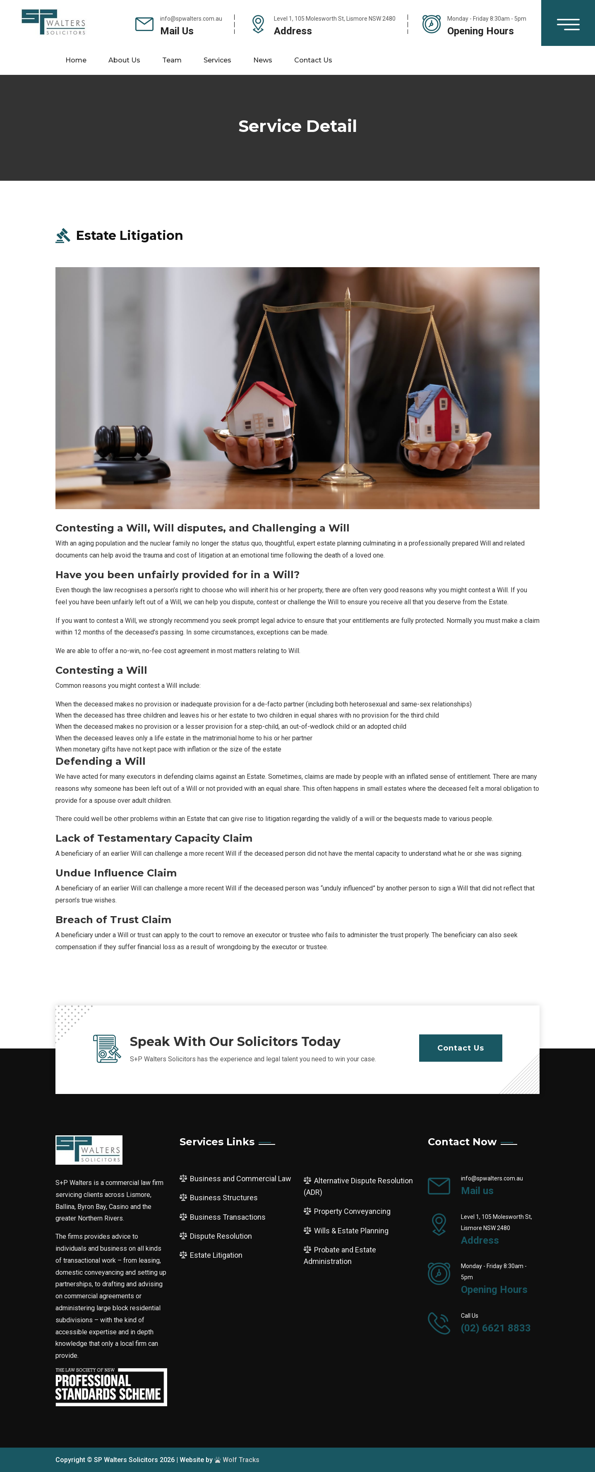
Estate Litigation (216, 1255)
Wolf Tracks (236, 1460)
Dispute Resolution (221, 1236)
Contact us (313, 60)
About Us (124, 60)
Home (75, 60)
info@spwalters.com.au (191, 18)
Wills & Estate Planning (351, 1230)
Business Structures (224, 1197)
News (262, 60)
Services (217, 60)
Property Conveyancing (352, 1211)
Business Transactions (228, 1217)
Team (172, 60)
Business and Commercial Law (240, 1178)
